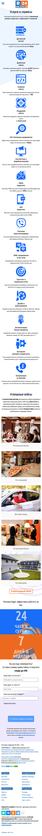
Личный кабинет (27, 797)
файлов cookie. (21, 763)
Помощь (25, 792)
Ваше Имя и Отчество (12, 676)
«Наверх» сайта (7, 832)
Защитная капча (10, 703)
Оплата (4, 782)
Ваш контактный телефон (14, 694)
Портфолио (5, 779)
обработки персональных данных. (24, 761)
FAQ (2, 800)
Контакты (4, 784)
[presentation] (21, 710)
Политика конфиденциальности (11, 759)
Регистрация (26, 795)
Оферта (4, 792)
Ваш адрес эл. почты (12, 685)
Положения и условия (7, 757)
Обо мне (4, 777)
